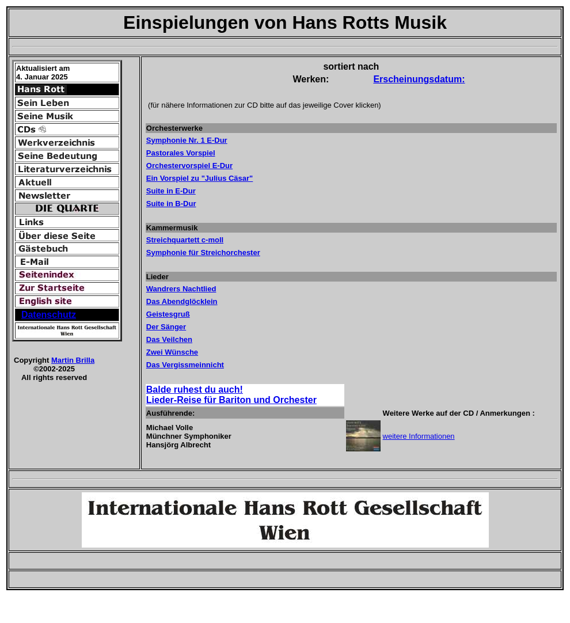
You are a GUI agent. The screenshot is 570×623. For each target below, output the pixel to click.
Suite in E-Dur (171, 191)
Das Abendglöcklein (182, 301)
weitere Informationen (419, 436)
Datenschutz (48, 315)
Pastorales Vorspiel (180, 153)
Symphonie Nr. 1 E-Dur (186, 140)
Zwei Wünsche (172, 352)
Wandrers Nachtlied (181, 288)
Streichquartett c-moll (184, 239)
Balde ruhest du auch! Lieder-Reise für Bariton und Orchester (231, 395)
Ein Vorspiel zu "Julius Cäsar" (199, 178)
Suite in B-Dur (171, 203)
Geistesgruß (168, 314)
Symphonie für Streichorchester (203, 252)
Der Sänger (166, 326)
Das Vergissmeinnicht (185, 364)
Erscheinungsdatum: (419, 79)
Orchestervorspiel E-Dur (189, 165)
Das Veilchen (169, 339)
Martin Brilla (72, 360)
